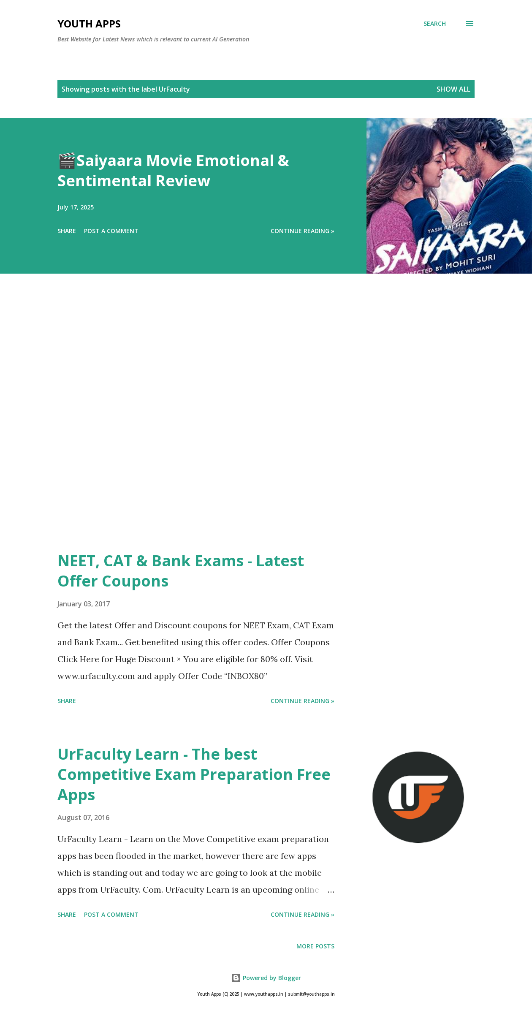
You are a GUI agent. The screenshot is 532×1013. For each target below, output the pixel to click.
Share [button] (66, 231)
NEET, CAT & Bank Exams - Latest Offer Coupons (180, 570)
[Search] (434, 24)
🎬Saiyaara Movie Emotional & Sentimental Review (173, 170)
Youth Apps (89, 23)
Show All (453, 89)
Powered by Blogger (266, 978)
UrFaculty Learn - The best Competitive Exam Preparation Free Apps (194, 774)
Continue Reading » (302, 231)
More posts (315, 946)
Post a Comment (111, 231)
